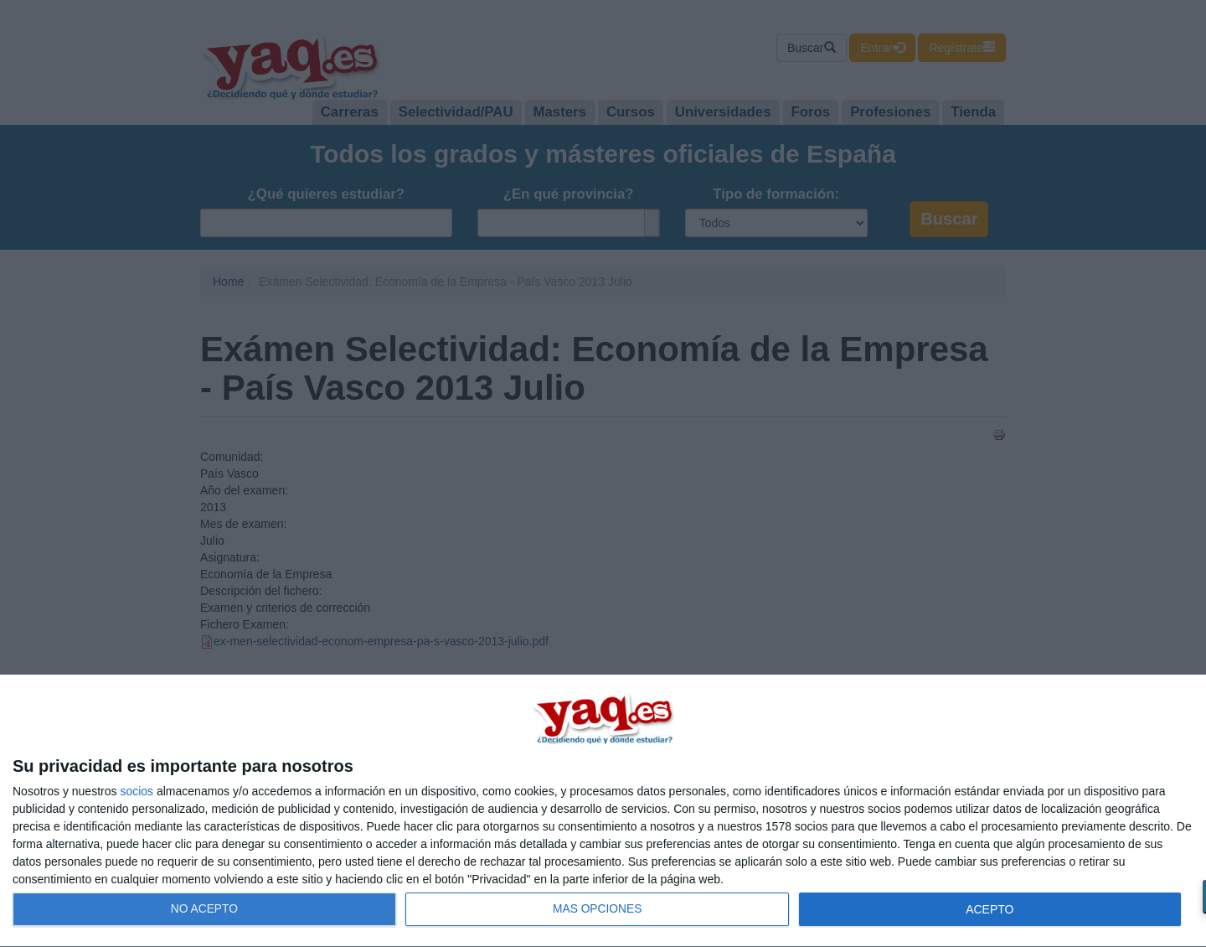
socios (136, 791)
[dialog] (603, 811)
